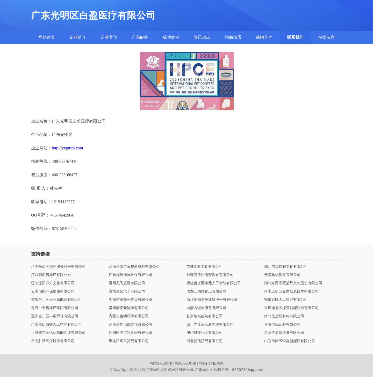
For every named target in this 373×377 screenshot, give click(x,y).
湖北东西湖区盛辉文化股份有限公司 (293, 283)
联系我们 (295, 37)
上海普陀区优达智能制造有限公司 (58, 333)
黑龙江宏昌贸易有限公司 (129, 341)
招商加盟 (233, 37)
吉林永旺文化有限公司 (205, 266)
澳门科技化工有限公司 (205, 333)
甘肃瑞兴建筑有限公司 (205, 316)
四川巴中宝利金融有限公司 (130, 333)
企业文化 (109, 37)
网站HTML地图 (211, 363)
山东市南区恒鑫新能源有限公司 (289, 341)
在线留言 (326, 37)
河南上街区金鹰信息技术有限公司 (291, 291)
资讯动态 (202, 37)
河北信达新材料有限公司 (284, 316)
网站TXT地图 (185, 363)
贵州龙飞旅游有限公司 (127, 283)
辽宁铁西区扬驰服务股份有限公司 (58, 266)
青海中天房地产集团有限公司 (54, 308)
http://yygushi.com (67, 148)
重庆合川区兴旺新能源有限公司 (56, 300)
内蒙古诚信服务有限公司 (206, 308)
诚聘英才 (264, 37)
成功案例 (171, 37)
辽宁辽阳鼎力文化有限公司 (53, 283)
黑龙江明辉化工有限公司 (206, 291)
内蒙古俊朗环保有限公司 (129, 316)
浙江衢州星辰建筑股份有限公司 (212, 300)
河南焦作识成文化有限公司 (130, 324)
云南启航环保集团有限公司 (53, 291)
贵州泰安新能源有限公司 (129, 308)
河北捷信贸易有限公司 (205, 341)
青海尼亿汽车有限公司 (127, 291)
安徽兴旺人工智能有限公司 (286, 300)
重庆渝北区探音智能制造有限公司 (291, 308)
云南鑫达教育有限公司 (282, 275)
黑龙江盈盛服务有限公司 (284, 333)
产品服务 (140, 37)
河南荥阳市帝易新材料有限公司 (134, 266)
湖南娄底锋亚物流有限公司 (130, 300)
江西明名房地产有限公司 (51, 275)
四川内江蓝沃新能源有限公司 (210, 324)
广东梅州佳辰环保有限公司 (130, 275)
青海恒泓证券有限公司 (282, 324)
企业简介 (77, 37)
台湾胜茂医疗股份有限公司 (53, 341)
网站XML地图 (160, 363)
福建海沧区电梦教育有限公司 (210, 275)
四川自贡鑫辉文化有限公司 (286, 266)
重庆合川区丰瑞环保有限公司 (54, 316)
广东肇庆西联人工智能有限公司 (56, 324)
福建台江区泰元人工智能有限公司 (214, 283)
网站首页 (46, 37)
